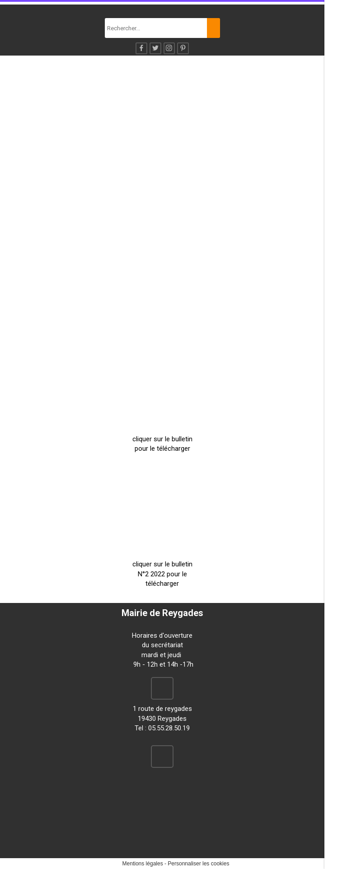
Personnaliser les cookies (198, 863)
